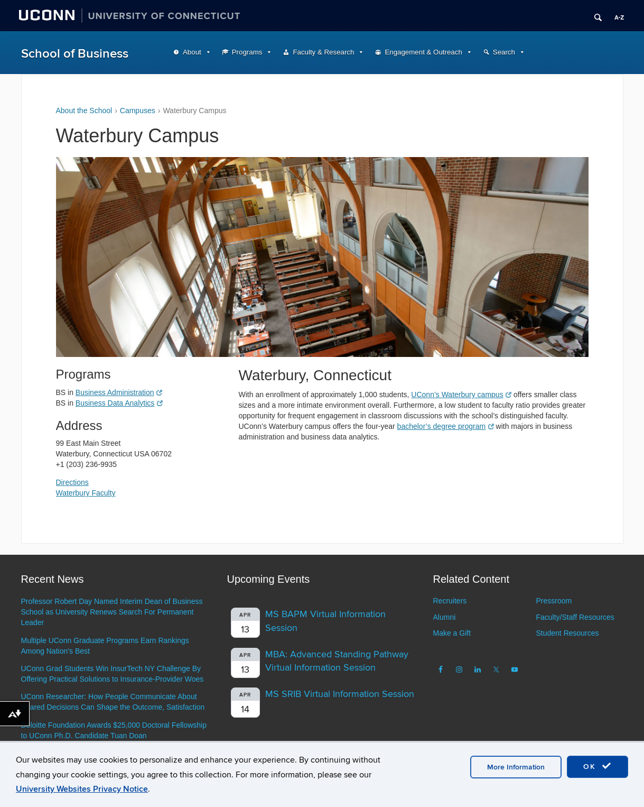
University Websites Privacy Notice (82, 789)
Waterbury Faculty (86, 493)
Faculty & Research (323, 52)
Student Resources (567, 633)
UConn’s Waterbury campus (461, 394)
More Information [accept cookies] (516, 767)
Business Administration (119, 392)
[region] (322, 257)
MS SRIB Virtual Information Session (339, 694)
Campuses (137, 110)
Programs (247, 52)
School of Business (74, 53)
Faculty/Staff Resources (575, 617)
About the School (84, 110)
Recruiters (450, 601)
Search (504, 52)
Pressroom (554, 601)
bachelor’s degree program (445, 426)
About (192, 52)
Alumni (444, 617)
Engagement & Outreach (423, 52)
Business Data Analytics (119, 403)
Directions (72, 482)
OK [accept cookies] (597, 766)
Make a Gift (452, 633)
